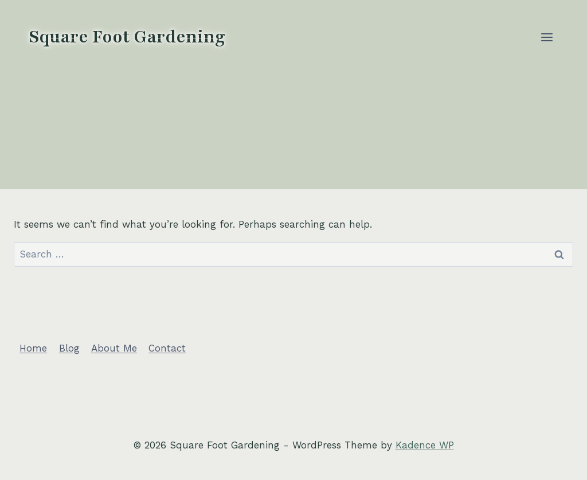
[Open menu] (546, 37)
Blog (69, 348)
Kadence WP (425, 445)
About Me (114, 348)
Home (33, 348)
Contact (167, 348)
